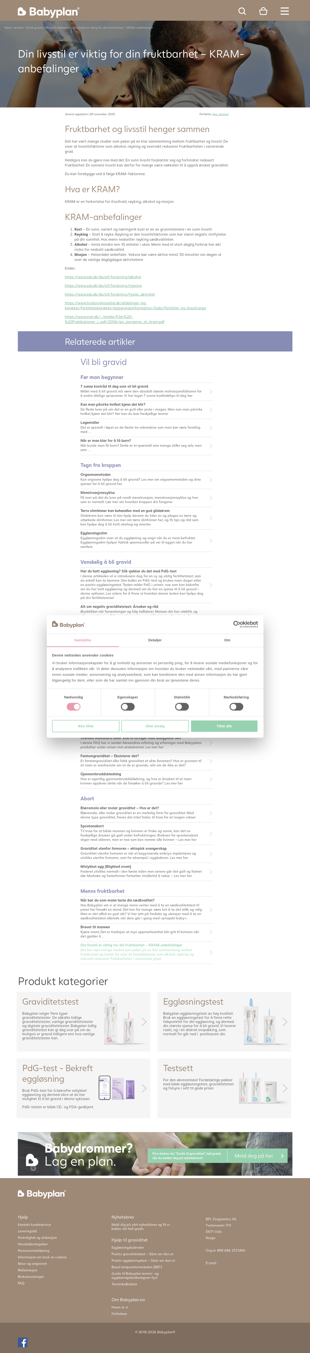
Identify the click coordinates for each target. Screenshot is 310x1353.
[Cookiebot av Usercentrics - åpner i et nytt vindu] (237, 624)
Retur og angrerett (32, 1263)
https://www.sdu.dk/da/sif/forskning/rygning (103, 285)
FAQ (21, 1283)
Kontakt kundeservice (34, 1224)
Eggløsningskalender (128, 1247)
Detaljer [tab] (155, 640)
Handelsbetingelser (33, 1244)
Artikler (19, 27)
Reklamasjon (28, 1270)
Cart (263, 11)
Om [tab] (227, 640)
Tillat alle (224, 726)
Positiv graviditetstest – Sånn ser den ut (142, 1254)
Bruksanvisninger (31, 1276)
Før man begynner (101, 377)
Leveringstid (27, 1231)
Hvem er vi (120, 1307)
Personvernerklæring (33, 1250)
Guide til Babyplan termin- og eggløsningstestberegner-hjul (135, 1275)
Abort (87, 798)
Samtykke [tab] (82, 640)
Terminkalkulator (124, 1284)
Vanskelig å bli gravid (105, 562)
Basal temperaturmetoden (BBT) (137, 1267)
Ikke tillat (85, 726)
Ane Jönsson (220, 114)
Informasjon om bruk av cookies (42, 1257)
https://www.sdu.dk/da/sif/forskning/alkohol (103, 277)
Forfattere (119, 1314)
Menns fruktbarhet (57, 27)
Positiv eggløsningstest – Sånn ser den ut (143, 1260)
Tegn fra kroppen (100, 465)
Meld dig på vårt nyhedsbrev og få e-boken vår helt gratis (141, 1226)
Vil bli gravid (34, 27)
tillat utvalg (155, 726)
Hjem (7, 27)
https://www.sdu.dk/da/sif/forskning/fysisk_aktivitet (110, 294)
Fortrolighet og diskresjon (37, 1237)
